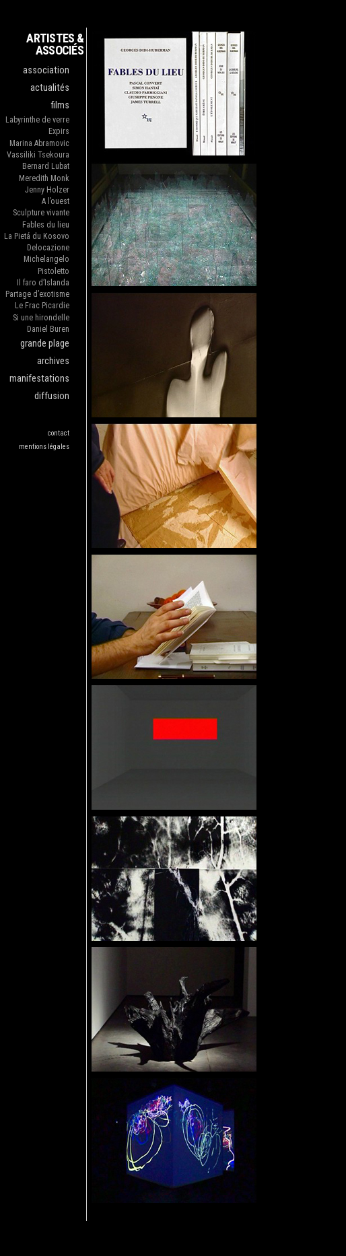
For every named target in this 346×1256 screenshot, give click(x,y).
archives (53, 361)
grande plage (44, 343)
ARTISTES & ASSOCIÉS (54, 44)
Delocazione (48, 247)
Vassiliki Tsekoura (38, 155)
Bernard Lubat (45, 166)
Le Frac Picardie (42, 305)
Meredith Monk (44, 178)
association (46, 70)
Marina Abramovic (39, 143)
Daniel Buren (48, 329)
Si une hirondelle (41, 317)
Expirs (58, 131)
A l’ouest (55, 201)
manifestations (39, 378)
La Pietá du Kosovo (36, 236)
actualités (49, 88)
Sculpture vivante (41, 212)
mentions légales (44, 446)
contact (58, 433)
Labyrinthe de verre (37, 120)
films (60, 105)
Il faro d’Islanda (43, 282)
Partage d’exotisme (37, 294)
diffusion (51, 396)
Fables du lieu (45, 225)
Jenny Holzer (47, 190)
